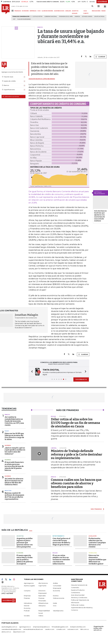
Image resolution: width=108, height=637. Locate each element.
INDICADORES (96, 11)
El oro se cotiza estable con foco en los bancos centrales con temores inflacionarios (61, 559)
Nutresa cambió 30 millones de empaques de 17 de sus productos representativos (14, 496)
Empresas (27, 595)
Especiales (42, 595)
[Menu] (12, 10)
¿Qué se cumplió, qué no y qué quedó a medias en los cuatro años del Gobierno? (15, 451)
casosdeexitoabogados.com (11, 629)
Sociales (27, 615)
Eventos (55, 595)
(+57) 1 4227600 (7, 593)
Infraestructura (43, 603)
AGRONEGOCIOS (59, 11)
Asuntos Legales (29, 585)
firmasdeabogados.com (60, 627)
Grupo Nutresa (99, 16)
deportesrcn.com (19, 632)
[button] (31, 372)
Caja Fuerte (42, 585)
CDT (14, 19)
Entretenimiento (58, 536)
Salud (7, 431)
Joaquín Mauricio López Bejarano (42, 79)
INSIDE (103, 11)
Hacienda (8, 445)
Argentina (20, 536)
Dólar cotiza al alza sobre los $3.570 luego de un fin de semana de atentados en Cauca (75, 422)
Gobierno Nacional (50, 16)
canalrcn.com (49, 629)
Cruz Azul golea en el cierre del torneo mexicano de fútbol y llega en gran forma (61, 541)
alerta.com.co (6, 632)
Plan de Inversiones (24, 19)
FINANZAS (17, 11)
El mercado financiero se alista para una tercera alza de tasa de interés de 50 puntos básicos (14, 466)
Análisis (55, 583)
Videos (40, 615)
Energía (77, 16)
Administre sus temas (11, 96)
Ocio (54, 605)
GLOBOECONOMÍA (47, 11)
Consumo (27, 590)
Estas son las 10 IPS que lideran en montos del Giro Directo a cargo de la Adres (14, 436)
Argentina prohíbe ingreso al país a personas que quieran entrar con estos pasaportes (25, 542)
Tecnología (93, 553)
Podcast (27, 610)
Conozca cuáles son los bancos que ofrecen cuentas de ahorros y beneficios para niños (76, 483)
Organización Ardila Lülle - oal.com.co (99, 628)
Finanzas (27, 598)
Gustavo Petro (37, 16)
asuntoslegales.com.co (9, 627)
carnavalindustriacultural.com (33, 629)
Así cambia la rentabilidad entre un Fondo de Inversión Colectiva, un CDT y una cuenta (14, 421)
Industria (8, 490)
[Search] (92, 6)
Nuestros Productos (78, 590)
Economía (20, 553)
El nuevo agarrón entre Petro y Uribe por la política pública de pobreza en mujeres (25, 559)
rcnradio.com (60, 629)
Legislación (92, 536)
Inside (55, 603)
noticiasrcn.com (72, 629)
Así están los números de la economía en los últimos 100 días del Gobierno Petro (14, 482)
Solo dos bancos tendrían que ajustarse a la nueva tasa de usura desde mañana (100, 216)
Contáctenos (75, 592)
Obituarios (42, 605)
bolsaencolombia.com (78, 627)
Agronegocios (29, 583)
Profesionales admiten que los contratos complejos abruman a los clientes (97, 542)
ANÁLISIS (68, 11)
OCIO (39, 11)
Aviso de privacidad (77, 595)
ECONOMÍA (25, 11)
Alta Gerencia (43, 583)
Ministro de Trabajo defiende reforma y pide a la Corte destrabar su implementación (76, 454)
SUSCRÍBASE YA (81, 379)
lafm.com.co (84, 629)
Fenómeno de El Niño (66, 16)
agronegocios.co (25, 627)
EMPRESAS (33, 11)
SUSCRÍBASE (102, 1)
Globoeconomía (58, 598)
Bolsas (55, 553)
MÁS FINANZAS (96, 509)
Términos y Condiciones (79, 597)
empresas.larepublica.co (41, 627)
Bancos (7, 414)
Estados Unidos (87, 16)
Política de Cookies (77, 605)
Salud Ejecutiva (58, 610)
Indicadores (28, 603)
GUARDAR (100, 56)
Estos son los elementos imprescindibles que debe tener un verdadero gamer (97, 559)
